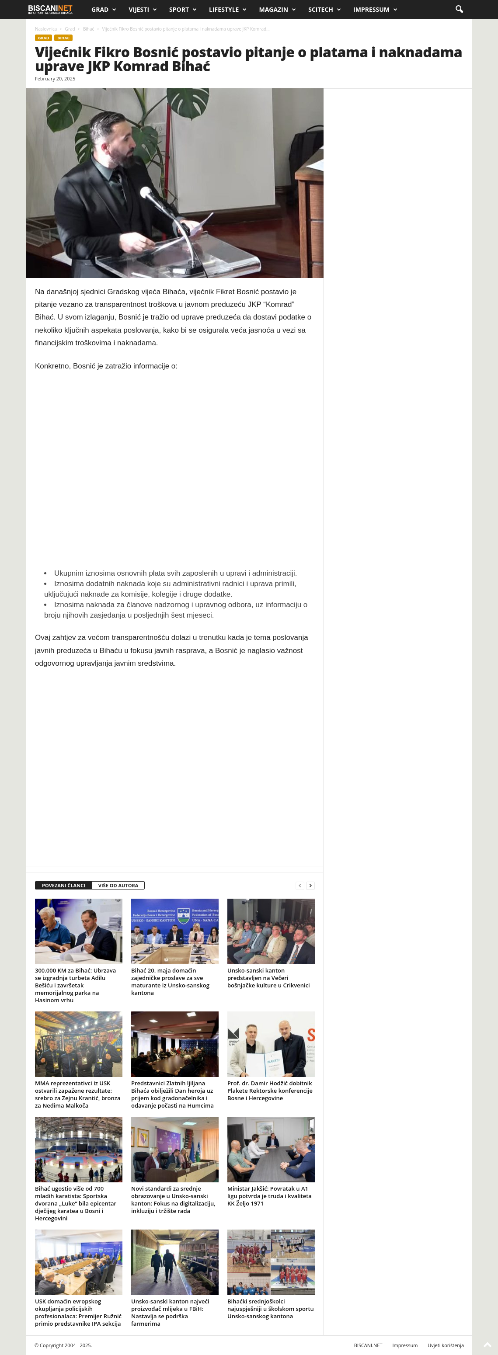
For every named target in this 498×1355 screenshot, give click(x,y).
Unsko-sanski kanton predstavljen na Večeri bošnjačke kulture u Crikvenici (268, 977)
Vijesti (143, 9)
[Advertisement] (175, 470)
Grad (103, 9)
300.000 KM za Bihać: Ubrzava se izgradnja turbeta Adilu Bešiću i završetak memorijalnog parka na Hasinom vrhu (75, 985)
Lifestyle (228, 9)
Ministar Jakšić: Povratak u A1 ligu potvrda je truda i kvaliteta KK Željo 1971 (269, 1196)
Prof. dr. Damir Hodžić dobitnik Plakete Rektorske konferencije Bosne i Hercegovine (270, 1090)
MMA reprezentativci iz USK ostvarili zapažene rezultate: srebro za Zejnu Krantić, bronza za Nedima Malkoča (78, 1094)
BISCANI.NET (368, 1345)
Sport (183, 9)
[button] (459, 9)
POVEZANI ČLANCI (63, 885)
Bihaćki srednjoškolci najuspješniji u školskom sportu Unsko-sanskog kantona (270, 1308)
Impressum (375, 9)
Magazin (277, 9)
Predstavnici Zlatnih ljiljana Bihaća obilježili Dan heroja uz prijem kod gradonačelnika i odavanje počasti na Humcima (172, 1094)
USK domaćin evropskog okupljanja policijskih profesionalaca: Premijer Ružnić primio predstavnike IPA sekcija (78, 1312)
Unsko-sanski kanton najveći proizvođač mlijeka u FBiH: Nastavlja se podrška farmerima (170, 1312)
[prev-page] (300, 885)
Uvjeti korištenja (446, 1345)
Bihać (88, 29)
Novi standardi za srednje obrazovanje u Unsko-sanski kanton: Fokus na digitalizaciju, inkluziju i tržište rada (173, 1200)
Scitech (324, 9)
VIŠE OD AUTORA (118, 885)
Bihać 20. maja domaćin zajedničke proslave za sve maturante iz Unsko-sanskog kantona (170, 981)
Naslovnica (46, 29)
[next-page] (310, 885)
